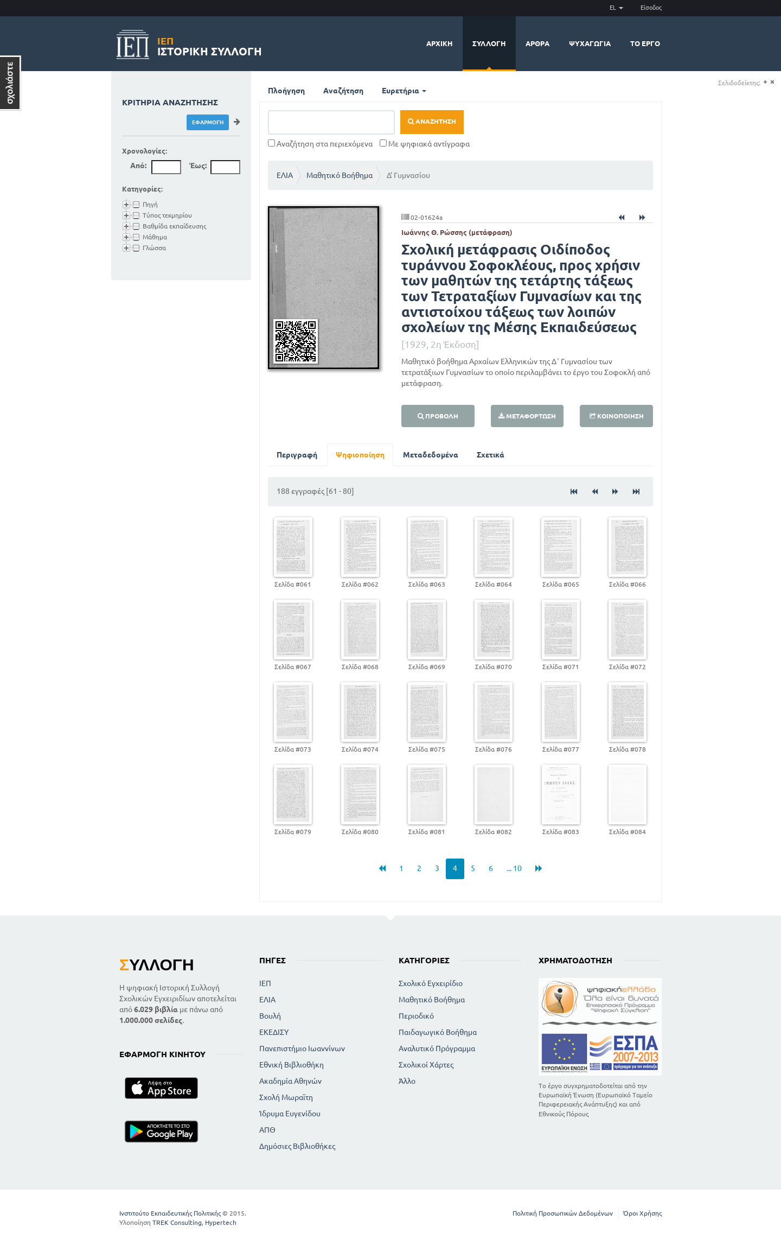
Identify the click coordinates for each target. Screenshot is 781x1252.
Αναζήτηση (343, 90)
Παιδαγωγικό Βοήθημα (438, 1032)
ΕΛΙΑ (285, 175)
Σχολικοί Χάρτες (426, 1064)
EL (616, 7)
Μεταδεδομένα (430, 454)
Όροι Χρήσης (642, 1213)
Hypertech (220, 1222)
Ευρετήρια (404, 90)
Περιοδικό (416, 1016)
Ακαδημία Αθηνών (290, 1081)
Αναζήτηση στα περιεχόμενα (320, 143)
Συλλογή (489, 43)
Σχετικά (490, 454)
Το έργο (645, 43)
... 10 (514, 868)
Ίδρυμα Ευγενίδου (290, 1113)
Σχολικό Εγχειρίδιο (431, 983)
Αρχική (439, 43)
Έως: (198, 165)
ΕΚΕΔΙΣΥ (274, 1032)
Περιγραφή (297, 454)
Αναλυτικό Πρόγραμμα (437, 1048)
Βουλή (270, 1016)
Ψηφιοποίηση (360, 454)
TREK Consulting (177, 1222)
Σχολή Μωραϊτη (286, 1097)
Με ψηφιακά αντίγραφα (425, 143)
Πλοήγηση (286, 90)
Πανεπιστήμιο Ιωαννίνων (302, 1048)
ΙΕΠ (265, 983)
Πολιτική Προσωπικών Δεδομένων (563, 1213)
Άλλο (407, 1081)
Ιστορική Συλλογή (209, 44)
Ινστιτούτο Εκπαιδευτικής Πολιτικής (170, 1213)
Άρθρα (537, 43)
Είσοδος (651, 7)
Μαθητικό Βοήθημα (339, 175)
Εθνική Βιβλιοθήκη (291, 1064)
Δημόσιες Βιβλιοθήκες (297, 1146)
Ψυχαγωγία (590, 43)
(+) (765, 82)
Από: (138, 165)
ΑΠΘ (267, 1130)
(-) (772, 82)
